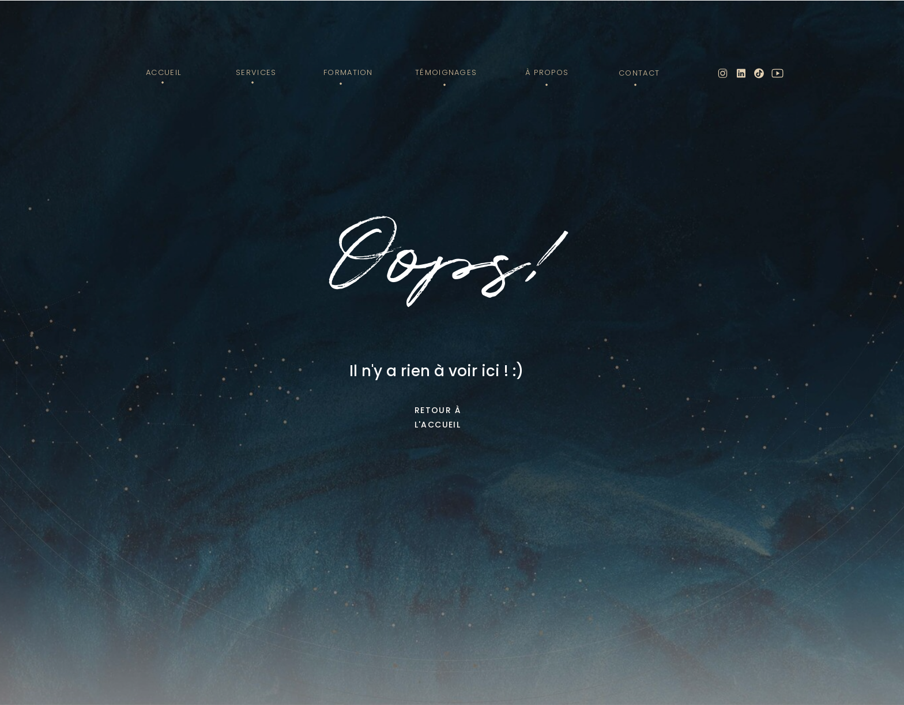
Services (256, 72)
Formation (348, 72)
